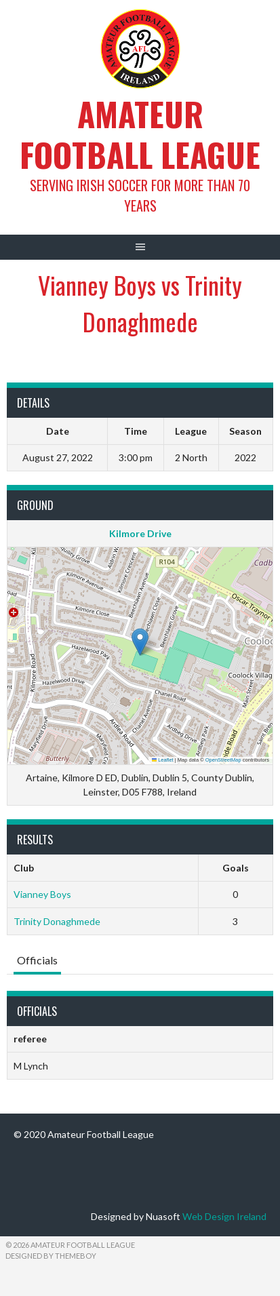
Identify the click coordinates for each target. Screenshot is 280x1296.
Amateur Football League (140, 134)
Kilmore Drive (140, 533)
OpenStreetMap (223, 760)
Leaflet (163, 760)
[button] (140, 642)
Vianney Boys (42, 894)
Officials (37, 960)
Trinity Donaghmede (57, 921)
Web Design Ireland (224, 1216)
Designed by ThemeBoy (50, 1255)
